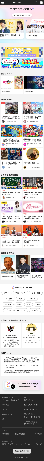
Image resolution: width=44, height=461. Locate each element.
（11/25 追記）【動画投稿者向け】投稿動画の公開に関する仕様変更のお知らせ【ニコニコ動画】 (21, 372)
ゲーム (8, 310)
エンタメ (31, 299)
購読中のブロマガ (30, 410)
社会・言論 (36, 293)
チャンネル (28, 444)
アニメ (6, 293)
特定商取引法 (20, 434)
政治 (38, 304)
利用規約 (5, 434)
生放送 (10, 444)
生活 (28, 304)
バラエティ (21, 310)
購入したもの (29, 400)
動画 (4, 444)
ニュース (18, 444)
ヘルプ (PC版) (36, 434)
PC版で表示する (22, 451)
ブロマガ (5, 405)
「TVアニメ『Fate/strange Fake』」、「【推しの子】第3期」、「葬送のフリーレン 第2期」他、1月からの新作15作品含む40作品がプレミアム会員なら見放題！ (21, 359)
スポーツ (7, 304)
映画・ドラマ (20, 293)
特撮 (10, 299)
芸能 (19, 304)
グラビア (35, 310)
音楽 (20, 299)
